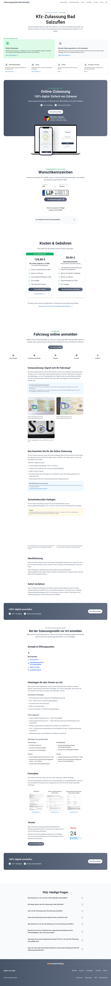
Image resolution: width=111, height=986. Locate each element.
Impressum (79, 977)
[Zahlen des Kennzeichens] (65, 193)
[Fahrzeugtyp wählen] (49, 186)
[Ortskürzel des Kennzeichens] (49, 193)
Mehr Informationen (12, 55)
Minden (105, 970)
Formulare (95, 2)
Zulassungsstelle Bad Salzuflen (51, 12)
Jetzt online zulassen (40, 289)
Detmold (81, 970)
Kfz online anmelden (95, 611)
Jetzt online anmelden (55, 112)
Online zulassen (64, 2)
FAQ (106, 2)
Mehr (60, 71)
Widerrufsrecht (103, 977)
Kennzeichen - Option (64, 184)
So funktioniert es (40, 294)
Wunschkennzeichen (74, 2)
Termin (101, 2)
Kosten (83, 2)
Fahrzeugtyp (44, 184)
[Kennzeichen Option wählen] (64, 186)
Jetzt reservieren (10, 71)
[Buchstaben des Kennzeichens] (60, 193)
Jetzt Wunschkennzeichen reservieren (38, 488)
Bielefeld (74, 970)
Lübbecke (98, 970)
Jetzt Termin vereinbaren (36, 844)
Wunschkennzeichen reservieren (70, 289)
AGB (95, 977)
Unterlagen (89, 2)
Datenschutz (88, 977)
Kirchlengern (89, 970)
